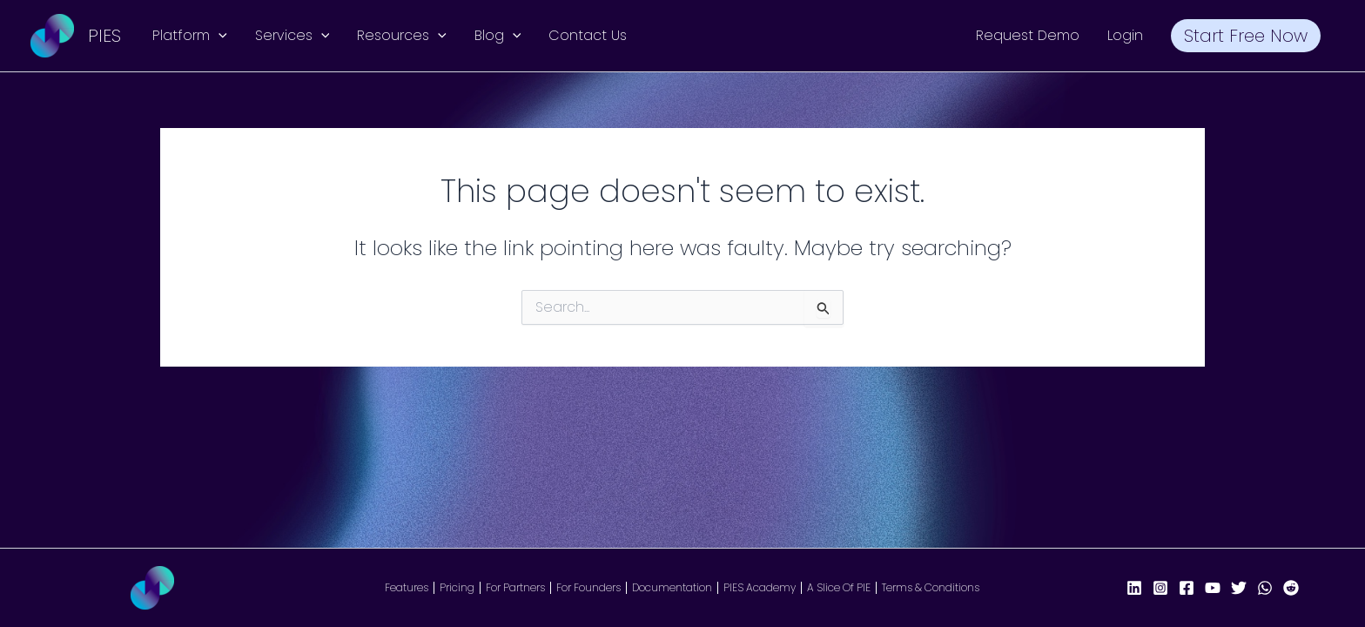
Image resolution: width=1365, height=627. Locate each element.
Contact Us (587, 35)
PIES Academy (759, 588)
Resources (402, 36)
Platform (189, 36)
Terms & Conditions (930, 588)
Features (406, 588)
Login (1125, 35)
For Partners (515, 588)
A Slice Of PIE (839, 588)
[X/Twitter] (1239, 588)
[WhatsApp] (1265, 588)
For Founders (588, 588)
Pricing (457, 588)
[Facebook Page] (1186, 588)
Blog (497, 36)
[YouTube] (1212, 588)
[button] (218, 36)
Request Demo (1027, 35)
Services (292, 36)
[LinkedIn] (1134, 588)
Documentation (672, 588)
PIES (104, 36)
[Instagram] (1160, 588)
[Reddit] (1291, 588)
